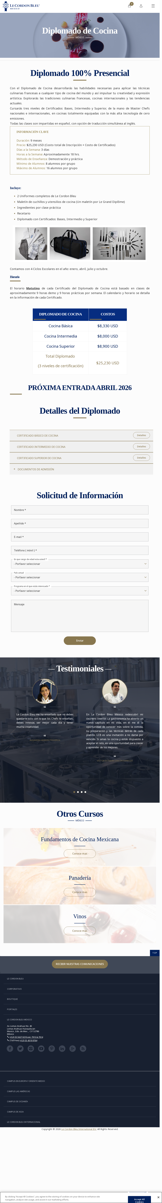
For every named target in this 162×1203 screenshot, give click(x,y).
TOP (154, 952)
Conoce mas (79, 853)
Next (146, 733)
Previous (13, 733)
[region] (81, 1197)
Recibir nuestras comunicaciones (80, 964)
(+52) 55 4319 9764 (28, 1040)
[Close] (158, 1197)
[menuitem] (129, 6)
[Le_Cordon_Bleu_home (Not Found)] (21, 6)
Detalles (141, 435)
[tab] (81, 469)
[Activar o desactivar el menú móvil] (153, 6)
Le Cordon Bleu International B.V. (79, 1129)
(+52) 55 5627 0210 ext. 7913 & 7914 (26, 1037)
